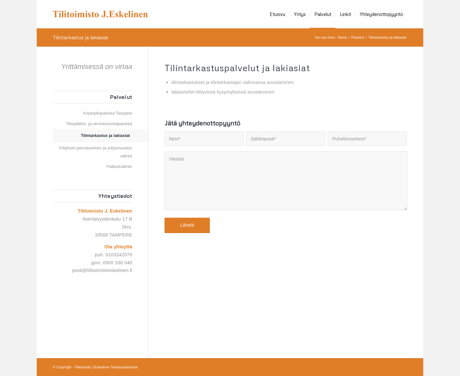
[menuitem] (277, 14)
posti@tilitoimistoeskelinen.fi (102, 270)
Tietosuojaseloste (124, 367)
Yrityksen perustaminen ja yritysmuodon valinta (95, 152)
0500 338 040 (117, 262)
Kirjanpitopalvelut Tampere (107, 113)
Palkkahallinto (119, 166)
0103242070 (118, 254)
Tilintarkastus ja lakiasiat (80, 37)
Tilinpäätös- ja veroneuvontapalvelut (99, 123)
